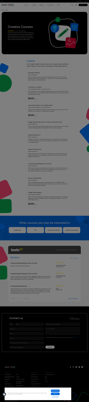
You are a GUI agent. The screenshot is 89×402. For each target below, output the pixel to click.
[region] (38, 394)
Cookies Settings (55, 396)
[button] (4, 394)
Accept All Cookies (55, 390)
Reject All (55, 393)
